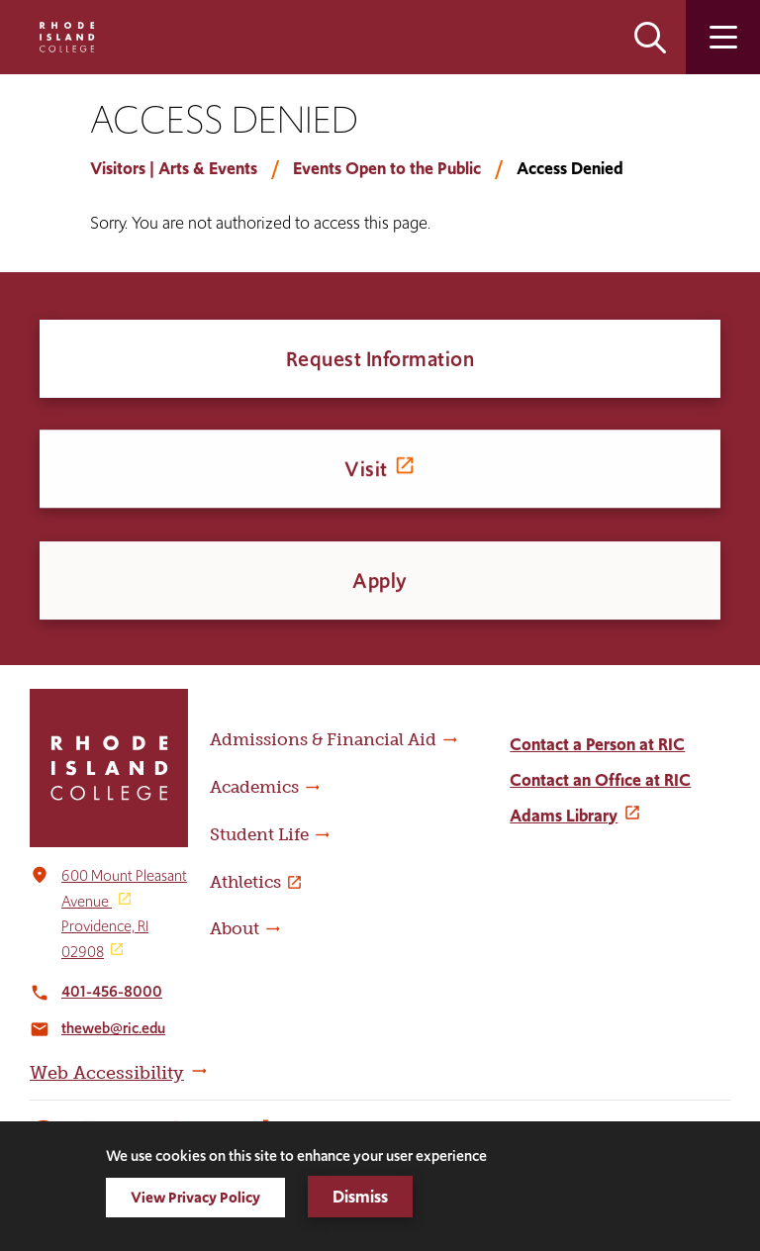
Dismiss (360, 1196)
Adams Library (564, 815)
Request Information (380, 358)
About (234, 928)
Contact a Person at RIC (597, 744)
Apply (380, 588)
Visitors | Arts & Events (173, 168)
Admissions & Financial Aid (323, 739)
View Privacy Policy (195, 1197)
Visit (366, 472)
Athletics (245, 882)
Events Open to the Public (387, 168)
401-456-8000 (111, 991)
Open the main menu (723, 37)
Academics (254, 787)
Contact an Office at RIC (600, 780)
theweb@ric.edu (113, 1027)
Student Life (259, 834)
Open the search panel (650, 37)
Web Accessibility (107, 1073)
